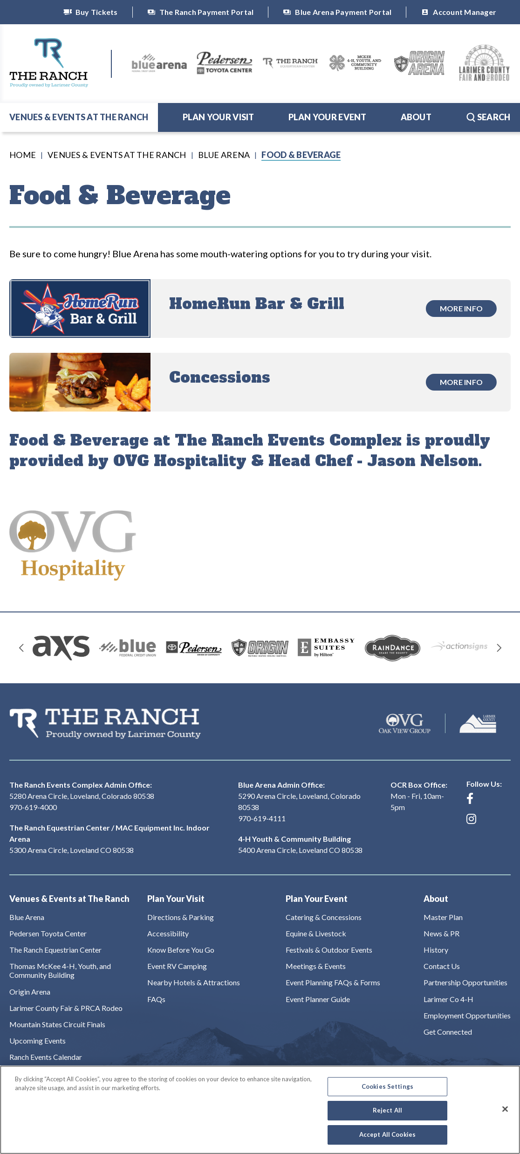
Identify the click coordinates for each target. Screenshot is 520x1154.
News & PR (441, 933)
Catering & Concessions (324, 917)
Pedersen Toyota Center (48, 933)
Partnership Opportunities (465, 982)
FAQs (156, 999)
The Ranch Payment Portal (200, 11)
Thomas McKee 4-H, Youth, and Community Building (60, 970)
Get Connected (448, 1031)
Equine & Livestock (316, 933)
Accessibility (168, 933)
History (436, 949)
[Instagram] (471, 819)
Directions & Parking (180, 917)
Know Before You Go (180, 949)
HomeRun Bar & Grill (256, 304)
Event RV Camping (177, 966)
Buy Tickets (90, 11)
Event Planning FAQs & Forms (333, 982)
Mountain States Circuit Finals (57, 1024)
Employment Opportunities (467, 1015)
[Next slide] (499, 648)
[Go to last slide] (21, 648)
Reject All (387, 1116)
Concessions (219, 377)
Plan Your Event (327, 117)
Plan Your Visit (218, 117)
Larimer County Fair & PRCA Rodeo (66, 1007)
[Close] (505, 1115)
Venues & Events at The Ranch (79, 117)
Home (22, 155)
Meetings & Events (316, 966)
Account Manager (458, 11)
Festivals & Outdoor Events (329, 949)
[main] (260, 371)
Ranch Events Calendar (45, 1056)
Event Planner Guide (318, 999)
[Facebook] (469, 798)
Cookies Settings (387, 1092)
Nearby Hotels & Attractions (193, 982)
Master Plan (443, 917)
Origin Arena (29, 991)
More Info (461, 308)
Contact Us (442, 966)
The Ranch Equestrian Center (55, 949)
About (416, 117)
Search (488, 117)
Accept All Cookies (387, 1140)
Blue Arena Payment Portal (337, 11)
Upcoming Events (37, 1040)
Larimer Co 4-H (448, 999)
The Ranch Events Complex (49, 63)
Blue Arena (224, 155)
